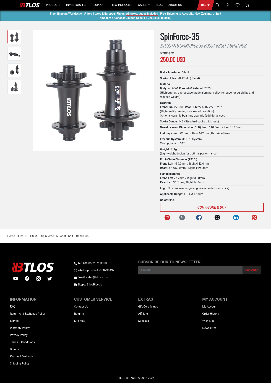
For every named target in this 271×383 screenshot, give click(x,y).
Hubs (20, 236)
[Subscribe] (252, 270)
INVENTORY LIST (77, 5)
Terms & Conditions (22, 342)
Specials (143, 320)
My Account (209, 306)
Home (11, 236)
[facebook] (27, 278)
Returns (79, 313)
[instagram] (38, 278)
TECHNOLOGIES (122, 5)
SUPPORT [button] (99, 5)
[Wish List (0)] (237, 5)
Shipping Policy (19, 363)
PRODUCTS (53, 5)
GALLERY (144, 5)
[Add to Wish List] (167, 217)
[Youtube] (15, 278)
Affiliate (143, 313)
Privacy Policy (19, 335)
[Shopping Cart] (247, 5)
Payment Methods (21, 356)
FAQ (12, 306)
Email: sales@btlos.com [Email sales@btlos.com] (91, 277)
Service (14, 320)
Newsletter (209, 328)
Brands (14, 349)
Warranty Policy (20, 328)
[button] (205, 5)
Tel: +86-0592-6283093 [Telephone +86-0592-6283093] (90, 263)
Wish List (208, 320)
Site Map (79, 320)
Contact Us (81, 306)
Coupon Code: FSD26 (139, 18)
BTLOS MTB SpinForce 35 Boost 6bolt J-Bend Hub (56, 236)
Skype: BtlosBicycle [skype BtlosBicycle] (88, 284)
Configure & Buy (211, 207)
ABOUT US (175, 5)
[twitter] (49, 278)
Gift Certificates (148, 306)
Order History (210, 313)
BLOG (159, 5)
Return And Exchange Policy (27, 313)
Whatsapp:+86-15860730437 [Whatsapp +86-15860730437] (94, 270)
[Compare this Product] (182, 217)
